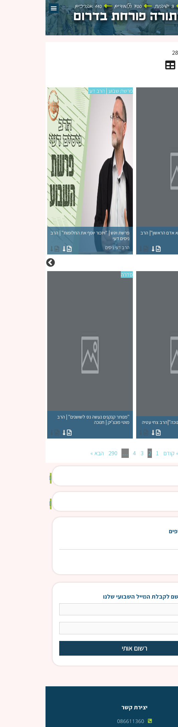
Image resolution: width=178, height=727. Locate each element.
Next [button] (5, 263)
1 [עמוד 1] (111, 453)
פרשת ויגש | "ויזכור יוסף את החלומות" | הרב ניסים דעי (44, 240)
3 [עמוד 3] (96, 453)
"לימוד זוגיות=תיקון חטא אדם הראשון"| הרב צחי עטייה (133, 240)
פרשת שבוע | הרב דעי (65, 90)
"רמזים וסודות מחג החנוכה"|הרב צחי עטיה (133, 427)
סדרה (170, 90)
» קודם (125, 453)
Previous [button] (173, 263)
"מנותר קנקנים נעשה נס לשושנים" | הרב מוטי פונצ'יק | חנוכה (44, 424)
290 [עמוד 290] (67, 453)
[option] (89, 263)
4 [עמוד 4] (88, 453)
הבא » (51, 453)
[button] (8, 8)
